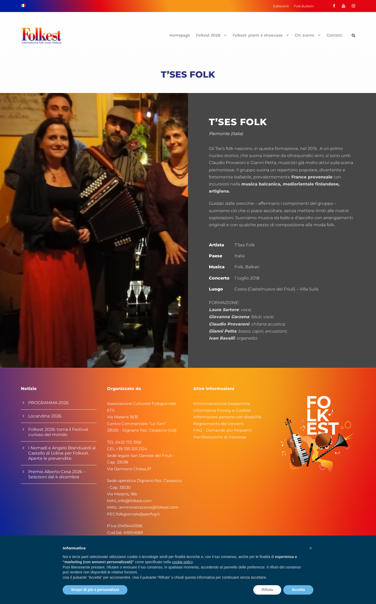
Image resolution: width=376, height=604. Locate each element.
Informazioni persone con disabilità (227, 416)
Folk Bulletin (304, 6)
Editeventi (281, 6)
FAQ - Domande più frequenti (222, 430)
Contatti (335, 35)
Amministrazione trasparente (221, 403)
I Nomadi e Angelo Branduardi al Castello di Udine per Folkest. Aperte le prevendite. (62, 453)
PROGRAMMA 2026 (48, 402)
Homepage (179, 35)
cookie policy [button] (182, 562)
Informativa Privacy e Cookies (222, 410)
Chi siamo (304, 35)
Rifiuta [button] (267, 590)
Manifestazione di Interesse (219, 436)
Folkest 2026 (208, 35)
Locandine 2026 (44, 416)
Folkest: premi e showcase (258, 35)
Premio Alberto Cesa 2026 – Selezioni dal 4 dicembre (56, 474)
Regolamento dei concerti (218, 423)
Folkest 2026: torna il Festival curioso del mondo (58, 432)
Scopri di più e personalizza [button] (95, 590)
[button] (311, 548)
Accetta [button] (298, 590)
